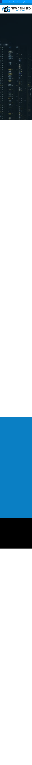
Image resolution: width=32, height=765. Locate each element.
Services (15, 596)
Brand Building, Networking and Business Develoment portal (16, 331)
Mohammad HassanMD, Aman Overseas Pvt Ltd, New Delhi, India (20, 239)
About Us (14, 594)
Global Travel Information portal (16, 338)
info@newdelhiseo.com (16, 576)
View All (16, 351)
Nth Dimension (20, 618)
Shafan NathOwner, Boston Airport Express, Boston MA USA (19, 258)
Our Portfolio (15, 598)
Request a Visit (11, 36)
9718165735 (16, 366)
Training (14, 601)
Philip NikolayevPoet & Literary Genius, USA (18, 274)
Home (14, 592)
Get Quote (22, 36)
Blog (14, 603)
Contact (14, 605)
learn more (16, 79)
